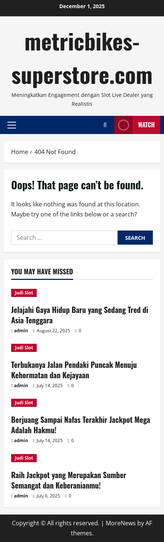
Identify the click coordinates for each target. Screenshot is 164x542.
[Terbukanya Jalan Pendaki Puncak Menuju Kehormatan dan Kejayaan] (82, 348)
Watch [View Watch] (134, 125)
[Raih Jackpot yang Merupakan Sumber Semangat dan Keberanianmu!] (82, 458)
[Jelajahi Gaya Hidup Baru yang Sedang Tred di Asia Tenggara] (82, 293)
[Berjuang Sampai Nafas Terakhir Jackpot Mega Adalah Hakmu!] (82, 403)
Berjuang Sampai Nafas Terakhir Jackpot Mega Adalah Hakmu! (80, 424)
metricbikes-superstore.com (82, 57)
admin (21, 330)
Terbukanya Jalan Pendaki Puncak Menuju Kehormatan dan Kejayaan (74, 370)
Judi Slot (24, 293)
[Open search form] (105, 125)
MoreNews (121, 523)
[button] (12, 125)
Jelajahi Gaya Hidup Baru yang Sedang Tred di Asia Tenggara (79, 315)
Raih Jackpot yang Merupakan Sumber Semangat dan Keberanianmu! (68, 480)
